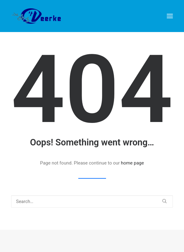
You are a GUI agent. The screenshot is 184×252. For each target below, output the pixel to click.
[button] (170, 16)
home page (132, 163)
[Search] (92, 201)
